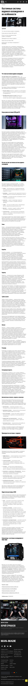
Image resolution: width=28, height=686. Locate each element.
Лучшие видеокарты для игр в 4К (8, 590)
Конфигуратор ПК (17, 652)
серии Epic (10, 568)
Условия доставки (4, 660)
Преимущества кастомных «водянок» (9, 38)
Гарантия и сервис (4, 665)
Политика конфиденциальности (7, 681)
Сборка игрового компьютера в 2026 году (10, 592)
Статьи (11, 665)
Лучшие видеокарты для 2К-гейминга (9, 588)
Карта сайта (12, 667)
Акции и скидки (13, 663)
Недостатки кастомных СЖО (7, 40)
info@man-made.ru (4, 649)
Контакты (11, 660)
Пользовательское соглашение (7, 683)
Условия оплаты (4, 661)
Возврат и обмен (4, 667)
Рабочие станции (17, 651)
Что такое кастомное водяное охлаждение (10, 31)
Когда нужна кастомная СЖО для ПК (9, 33)
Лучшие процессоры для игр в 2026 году (10, 586)
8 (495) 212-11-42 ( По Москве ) (7, 651)
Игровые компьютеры (18, 649)
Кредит (2, 663)
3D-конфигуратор (17, 654)
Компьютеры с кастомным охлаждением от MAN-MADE (10, 43)
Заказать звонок (4, 654)
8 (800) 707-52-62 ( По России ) (7, 652)
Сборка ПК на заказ (18, 656)
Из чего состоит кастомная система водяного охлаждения (9, 36)
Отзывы (11, 661)
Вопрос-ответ (4, 668)
